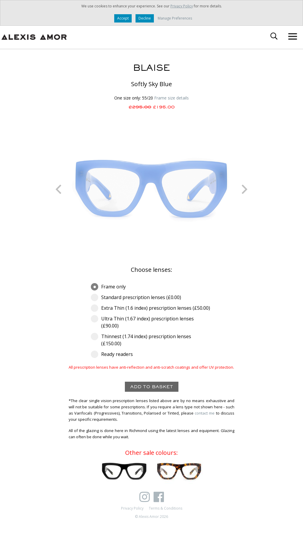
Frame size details (171, 98)
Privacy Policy (181, 6)
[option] (151, 189)
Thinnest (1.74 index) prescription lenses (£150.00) (141, 340)
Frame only (110, 286)
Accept (123, 18)
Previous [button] (58, 189)
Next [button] (244, 189)
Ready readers (114, 354)
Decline (144, 18)
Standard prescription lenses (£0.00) (138, 297)
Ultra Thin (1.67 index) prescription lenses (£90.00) (142, 322)
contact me (205, 413)
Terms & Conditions (165, 508)
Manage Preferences (175, 18)
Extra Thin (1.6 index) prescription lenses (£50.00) (151, 308)
